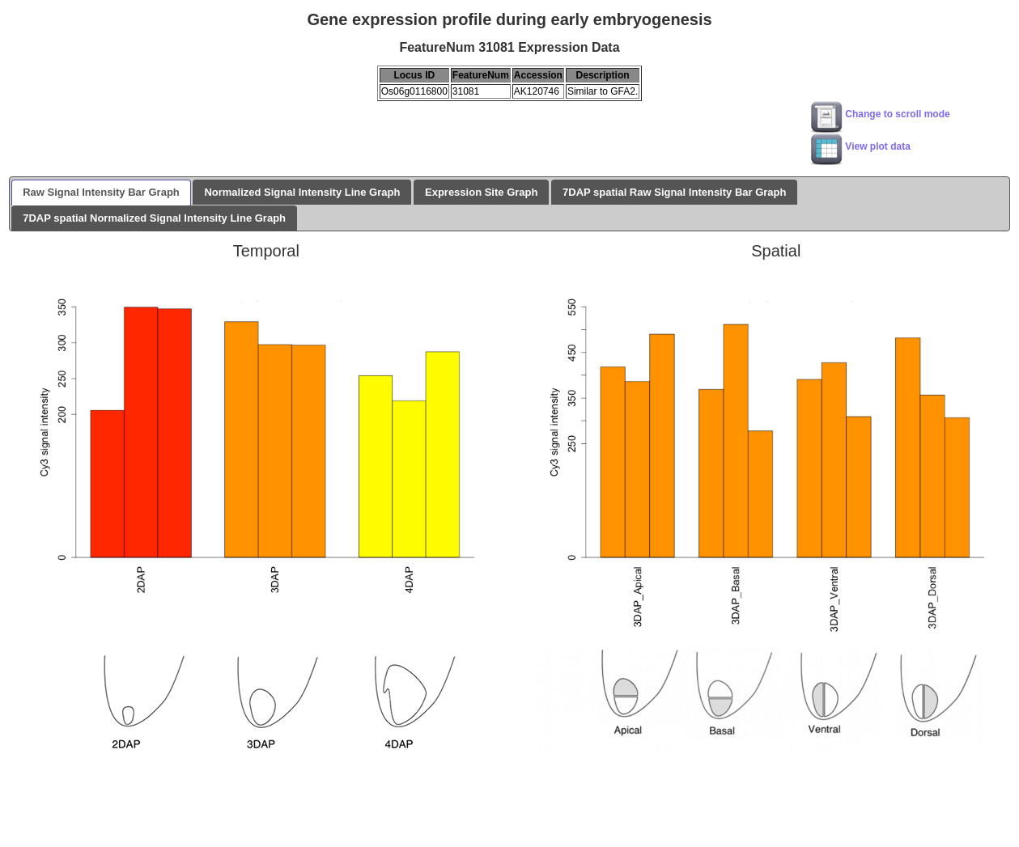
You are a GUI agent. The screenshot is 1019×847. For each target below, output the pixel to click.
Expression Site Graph (481, 192)
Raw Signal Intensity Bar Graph (101, 192)
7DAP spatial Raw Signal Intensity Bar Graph (674, 192)
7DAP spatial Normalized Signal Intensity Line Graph (154, 218)
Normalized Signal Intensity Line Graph (302, 192)
